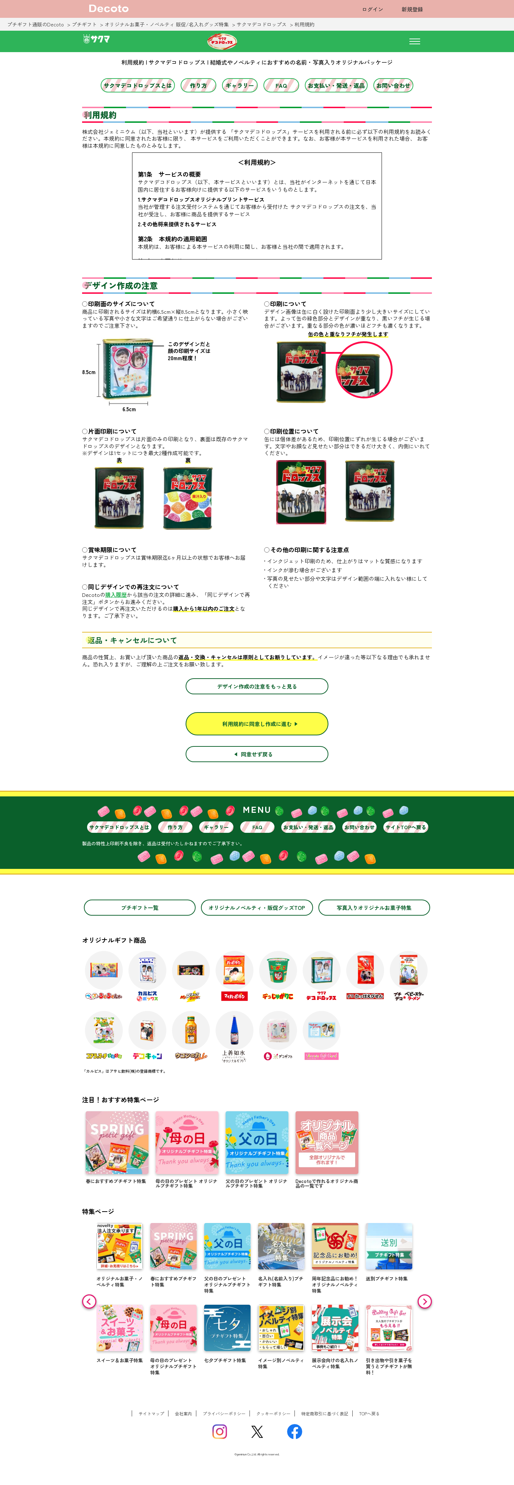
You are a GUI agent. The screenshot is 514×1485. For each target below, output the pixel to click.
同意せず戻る (257, 754)
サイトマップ (151, 1413)
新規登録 (412, 9)
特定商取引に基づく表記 (324, 1413)
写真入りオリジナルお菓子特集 (374, 907)
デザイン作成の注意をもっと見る (257, 686)
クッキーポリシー (273, 1413)
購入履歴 (116, 594)
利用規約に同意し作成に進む (257, 724)
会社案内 (183, 1413)
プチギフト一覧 (139, 907)
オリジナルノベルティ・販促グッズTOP (256, 907)
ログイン (372, 9)
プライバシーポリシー (224, 1413)
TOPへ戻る (369, 1413)
